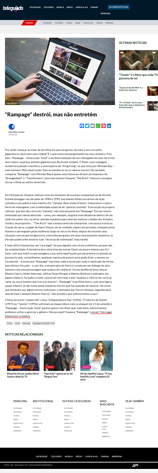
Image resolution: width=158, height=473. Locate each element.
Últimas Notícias (118, 7)
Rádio (70, 7)
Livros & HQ (82, 7)
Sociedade (35, 7)
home (17, 323)
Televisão (48, 7)
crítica (9, 323)
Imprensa (105, 13)
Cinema (94, 7)
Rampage (26, 323)
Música (60, 7)
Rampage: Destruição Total (43, 323)
